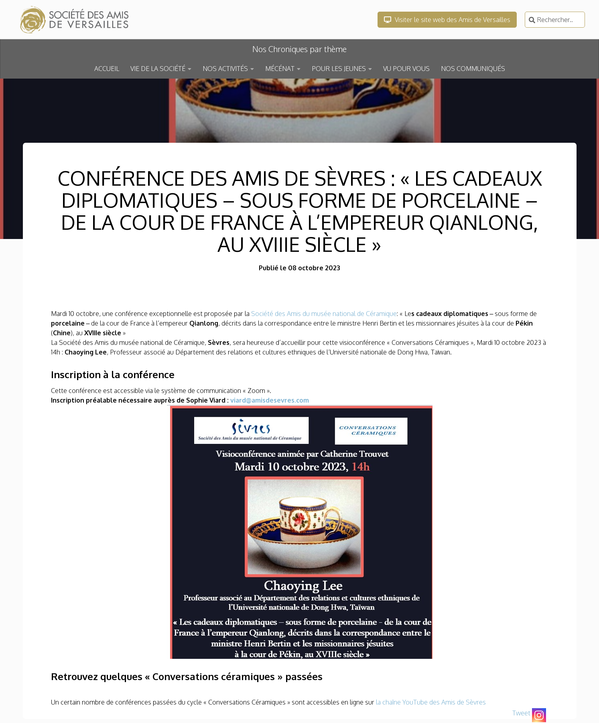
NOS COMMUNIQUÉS (473, 69)
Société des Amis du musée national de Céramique (324, 314)
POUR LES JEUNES (339, 69)
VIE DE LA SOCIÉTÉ (157, 69)
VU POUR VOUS (406, 69)
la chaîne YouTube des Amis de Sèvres (431, 702)
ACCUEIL (106, 69)
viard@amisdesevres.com (269, 400)
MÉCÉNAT (279, 69)
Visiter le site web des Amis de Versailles (447, 20)
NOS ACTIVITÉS (225, 69)
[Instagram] (539, 715)
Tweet (521, 713)
